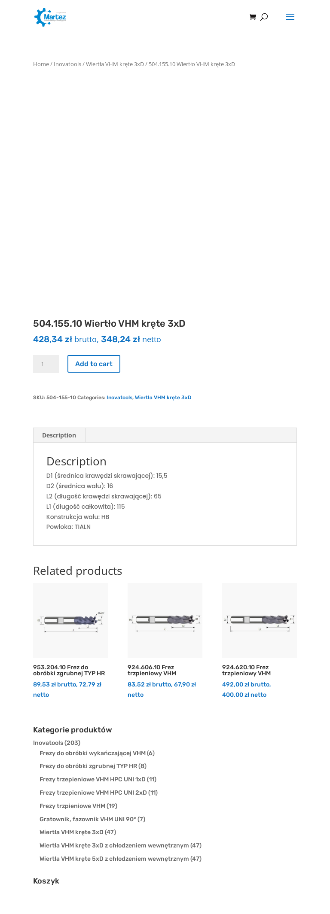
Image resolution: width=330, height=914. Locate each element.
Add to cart (94, 364)
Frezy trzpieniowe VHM (72, 806)
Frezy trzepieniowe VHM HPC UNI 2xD (93, 792)
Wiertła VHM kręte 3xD (115, 64)
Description (59, 435)
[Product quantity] (46, 364)
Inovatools (67, 64)
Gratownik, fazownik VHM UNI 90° (88, 819)
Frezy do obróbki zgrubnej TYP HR (88, 766)
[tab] (59, 435)
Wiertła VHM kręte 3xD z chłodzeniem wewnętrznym (114, 845)
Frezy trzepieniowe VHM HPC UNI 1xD (93, 779)
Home (41, 64)
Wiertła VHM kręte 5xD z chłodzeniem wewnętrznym (114, 858)
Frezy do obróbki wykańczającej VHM (93, 753)
